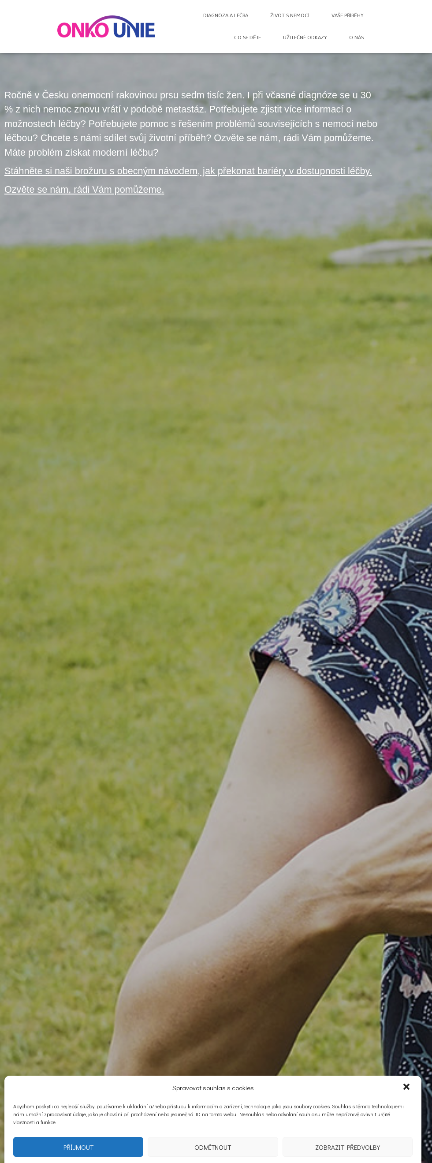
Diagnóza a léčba (225, 15)
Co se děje (247, 37)
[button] (407, 1095)
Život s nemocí (289, 15)
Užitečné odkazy (305, 37)
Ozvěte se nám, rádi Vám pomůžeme (82, 189)
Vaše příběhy (347, 15)
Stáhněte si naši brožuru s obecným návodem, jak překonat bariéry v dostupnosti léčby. (188, 170)
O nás (356, 37)
